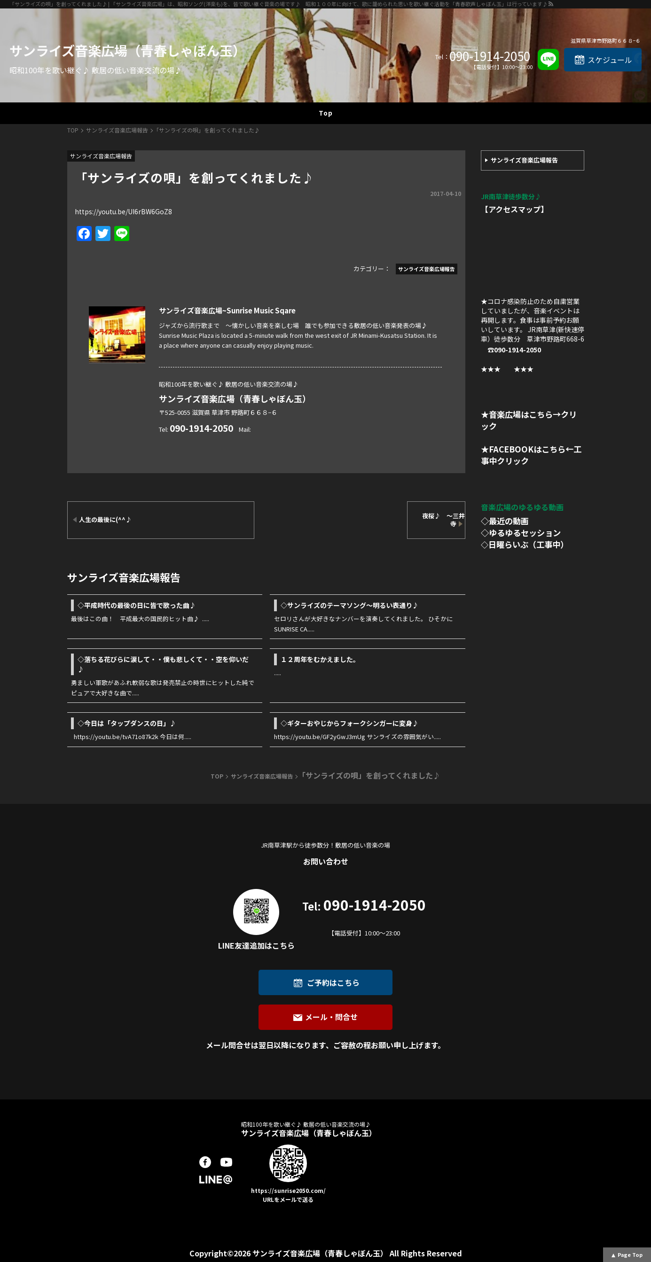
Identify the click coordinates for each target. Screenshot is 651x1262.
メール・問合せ (331, 1016)
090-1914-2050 (489, 56)
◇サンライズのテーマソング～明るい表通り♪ (356, 605)
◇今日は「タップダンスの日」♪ (127, 723)
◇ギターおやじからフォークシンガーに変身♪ (350, 723)
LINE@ (215, 1179)
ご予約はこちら (333, 982)
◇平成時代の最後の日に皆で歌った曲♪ (137, 605)
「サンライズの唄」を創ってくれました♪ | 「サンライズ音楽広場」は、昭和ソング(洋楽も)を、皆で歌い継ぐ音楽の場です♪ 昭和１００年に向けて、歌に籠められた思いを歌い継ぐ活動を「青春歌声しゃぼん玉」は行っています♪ (278, 4)
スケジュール (610, 59)
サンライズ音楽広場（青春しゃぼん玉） (127, 50)
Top (326, 112)
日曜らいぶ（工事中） (528, 544)
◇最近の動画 (505, 521)
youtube (226, 1162)
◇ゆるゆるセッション (521, 532)
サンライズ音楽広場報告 (524, 160)
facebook (205, 1162)
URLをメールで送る (288, 1199)
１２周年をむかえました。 (320, 659)
